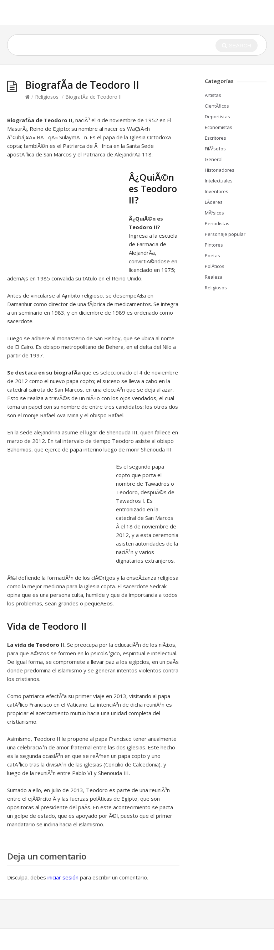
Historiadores (219, 170)
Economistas (218, 127)
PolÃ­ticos (214, 266)
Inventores (216, 191)
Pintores (214, 245)
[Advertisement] (67, 219)
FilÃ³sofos (215, 148)
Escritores (215, 138)
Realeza (214, 277)
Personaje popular (225, 234)
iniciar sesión (62, 877)
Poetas (212, 255)
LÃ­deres (214, 202)
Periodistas (217, 223)
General (214, 159)
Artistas (213, 95)
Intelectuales (219, 180)
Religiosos (47, 96)
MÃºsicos (214, 213)
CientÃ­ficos (217, 106)
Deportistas (217, 116)
